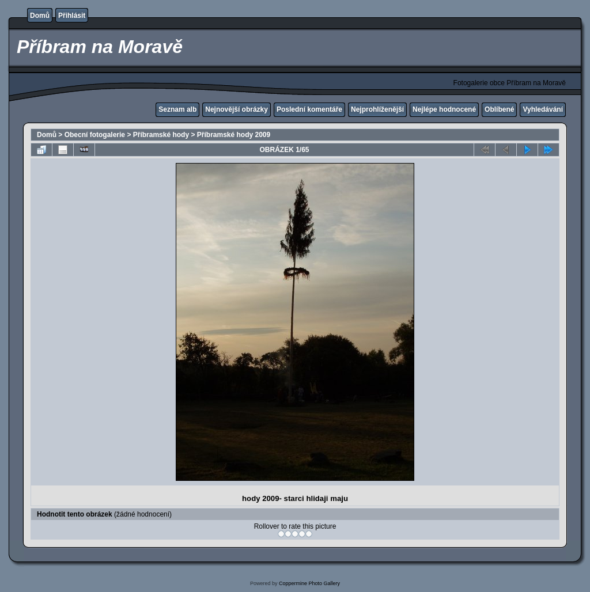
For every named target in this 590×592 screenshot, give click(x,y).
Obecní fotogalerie (95, 135)
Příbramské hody (161, 135)
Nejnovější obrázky (236, 109)
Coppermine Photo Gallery (309, 583)
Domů (40, 16)
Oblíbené (499, 109)
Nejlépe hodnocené (444, 109)
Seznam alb (177, 109)
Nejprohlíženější (377, 109)
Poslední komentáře (309, 109)
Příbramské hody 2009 (233, 135)
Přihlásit (71, 16)
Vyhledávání (543, 109)
